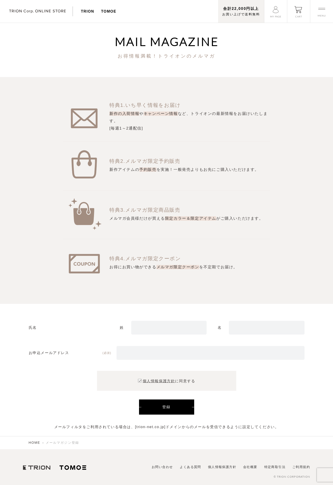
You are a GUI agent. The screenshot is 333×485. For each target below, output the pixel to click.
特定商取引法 (274, 466)
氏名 (33, 328)
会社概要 (250, 466)
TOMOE (108, 11)
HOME (34, 442)
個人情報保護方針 (159, 381)
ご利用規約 (301, 466)
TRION (87, 11)
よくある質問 (190, 466)
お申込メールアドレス (49, 353)
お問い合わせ (162, 466)
